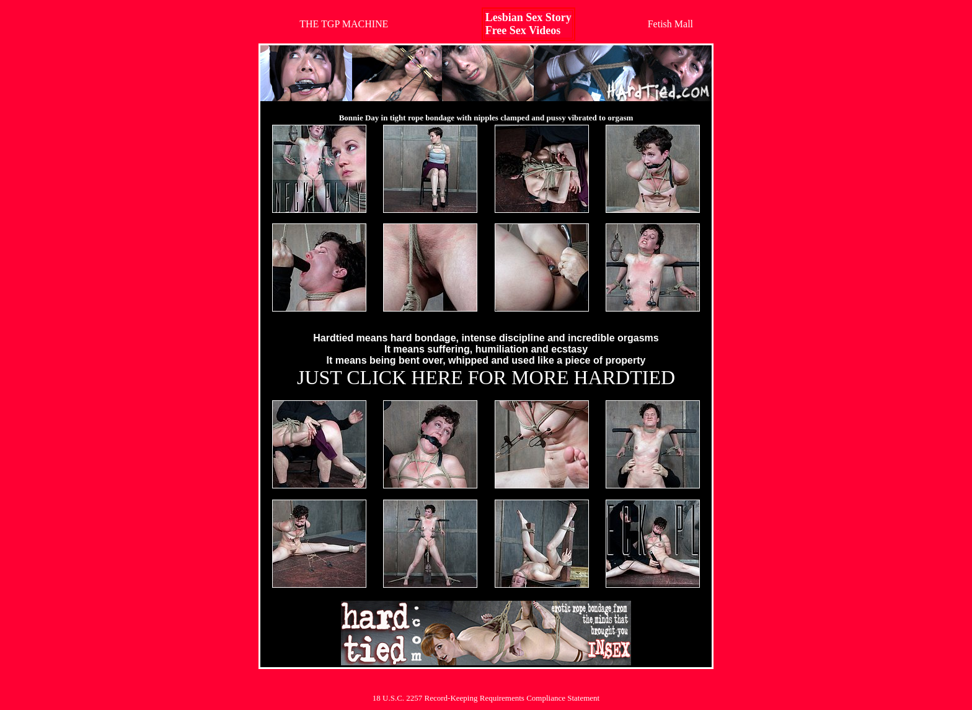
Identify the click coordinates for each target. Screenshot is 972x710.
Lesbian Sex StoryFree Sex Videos (528, 24)
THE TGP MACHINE (343, 24)
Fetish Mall (670, 24)
